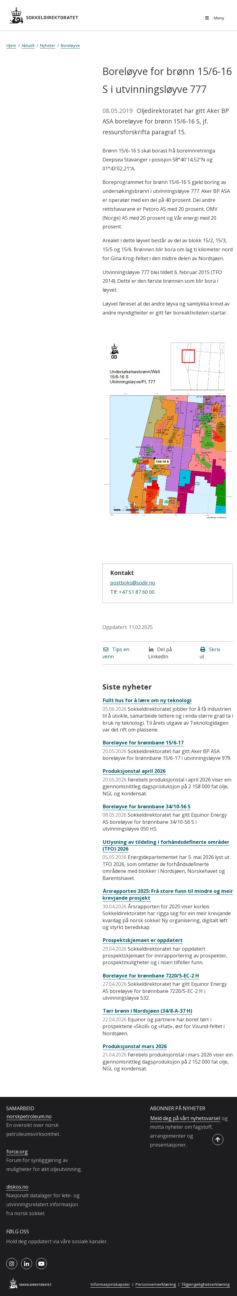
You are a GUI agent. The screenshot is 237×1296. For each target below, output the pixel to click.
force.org (17, 1151)
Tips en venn (115, 653)
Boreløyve (70, 45)
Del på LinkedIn (160, 653)
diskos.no (17, 1186)
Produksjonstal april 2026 (134, 771)
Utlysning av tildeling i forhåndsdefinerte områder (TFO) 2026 (165, 845)
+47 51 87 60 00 (137, 592)
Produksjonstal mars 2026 (135, 1046)
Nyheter (47, 45)
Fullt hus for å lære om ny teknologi (147, 700)
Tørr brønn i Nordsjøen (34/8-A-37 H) (147, 1010)
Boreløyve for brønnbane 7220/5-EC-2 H (151, 975)
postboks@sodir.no (132, 582)
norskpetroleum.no (29, 1116)
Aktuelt (28, 45)
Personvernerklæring (155, 1284)
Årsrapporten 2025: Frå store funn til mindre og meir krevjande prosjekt (167, 894)
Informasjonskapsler (110, 1284)
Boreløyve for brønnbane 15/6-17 (143, 742)
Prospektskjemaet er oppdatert (143, 940)
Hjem (11, 45)
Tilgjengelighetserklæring (205, 1284)
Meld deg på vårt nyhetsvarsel (185, 1118)
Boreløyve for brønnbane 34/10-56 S (146, 806)
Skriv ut (209, 653)
